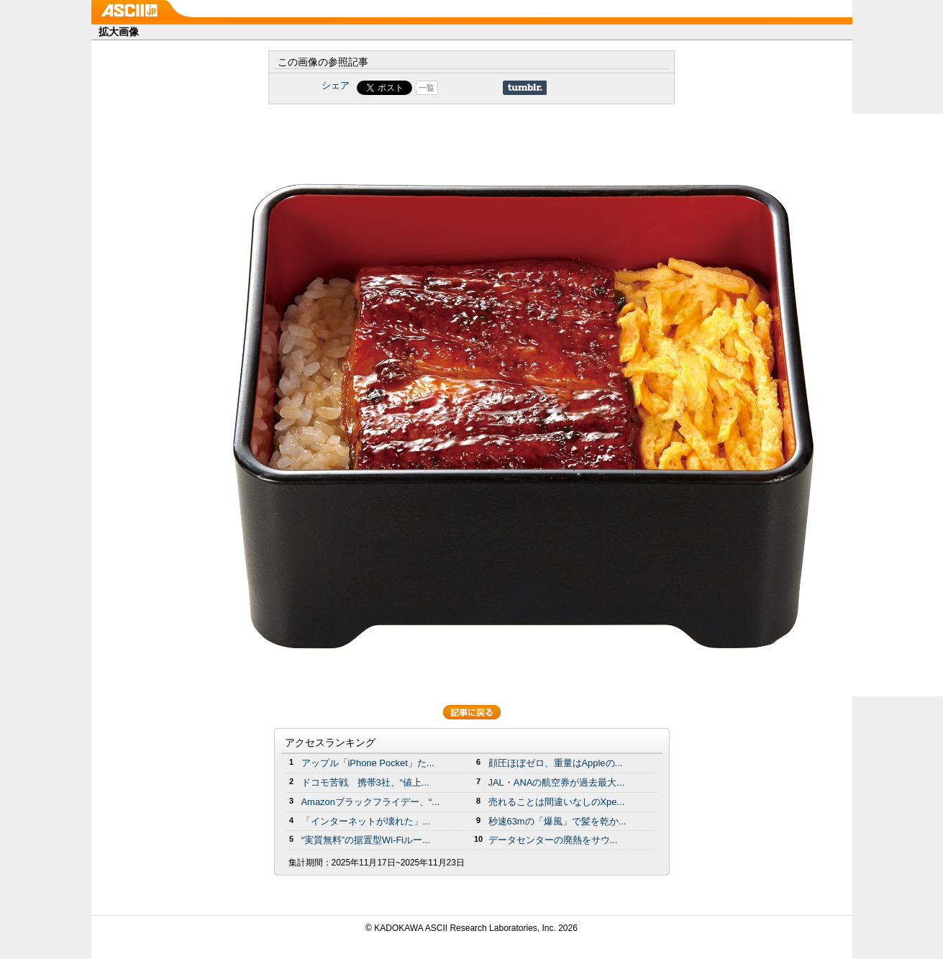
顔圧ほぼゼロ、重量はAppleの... (555, 763)
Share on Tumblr (525, 88)
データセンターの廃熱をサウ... (553, 840)
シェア (336, 85)
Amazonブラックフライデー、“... (370, 801)
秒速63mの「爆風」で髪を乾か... (557, 821)
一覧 (426, 87)
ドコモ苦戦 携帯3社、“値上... (365, 782)
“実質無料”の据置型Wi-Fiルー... (366, 840)
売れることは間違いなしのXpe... (556, 801)
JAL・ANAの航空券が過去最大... (556, 782)
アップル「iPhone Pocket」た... (367, 763)
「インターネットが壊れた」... (366, 821)
